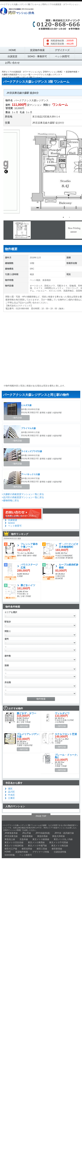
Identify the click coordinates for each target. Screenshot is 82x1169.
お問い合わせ (12, 62)
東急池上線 (10, 839)
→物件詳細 (16, 417)
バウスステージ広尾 (29, 566)
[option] (39, 230)
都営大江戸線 (11, 849)
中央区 (11, 795)
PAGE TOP (41, 816)
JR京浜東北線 (39, 122)
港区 (10, 788)
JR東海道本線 (11, 833)
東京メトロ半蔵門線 (37, 845)
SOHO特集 (10, 855)
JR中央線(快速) (42, 833)
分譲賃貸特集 (60, 852)
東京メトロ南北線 (59, 845)
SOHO (11, 523)
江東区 (11, 798)
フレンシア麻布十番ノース (29, 545)
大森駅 (51, 122)
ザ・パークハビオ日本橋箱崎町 (68, 545)
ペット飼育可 (62, 56)
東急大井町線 (58, 836)
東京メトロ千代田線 (58, 842)
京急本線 (24, 839)
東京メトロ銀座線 (40, 839)
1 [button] (63, 217)
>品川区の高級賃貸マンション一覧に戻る (23, 497)
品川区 (43, 116)
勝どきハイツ (28, 585)
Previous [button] (6, 171)
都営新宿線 (57, 849)
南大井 (50, 116)
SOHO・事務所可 (37, 56)
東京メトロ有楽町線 (14, 845)
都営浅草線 (27, 849)
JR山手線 (26, 833)
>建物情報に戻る (10, 500)
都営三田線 (42, 849)
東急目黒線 (42, 836)
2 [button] (69, 217)
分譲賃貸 (12, 56)
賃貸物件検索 (37, 50)
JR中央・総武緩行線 (64, 833)
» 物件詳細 (23, 726)
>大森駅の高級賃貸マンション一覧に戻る (23, 494)
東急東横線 (27, 836)
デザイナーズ (62, 50)
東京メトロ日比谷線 (14, 842)
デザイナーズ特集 (40, 852)
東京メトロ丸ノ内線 (63, 839)
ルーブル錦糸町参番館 (68, 566)
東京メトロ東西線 (36, 842)
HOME (12, 50)
